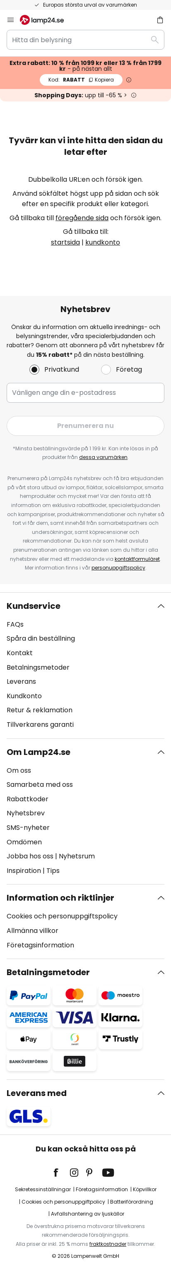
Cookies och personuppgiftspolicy (62, 916)
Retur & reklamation (39, 710)
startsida (65, 242)
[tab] (85, 665)
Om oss (19, 770)
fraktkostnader (107, 1243)
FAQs (15, 624)
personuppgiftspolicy (118, 567)
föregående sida (81, 218)
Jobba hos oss (30, 856)
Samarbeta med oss (40, 784)
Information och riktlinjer (60, 898)
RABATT (81, 79)
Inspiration (24, 870)
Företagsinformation (40, 945)
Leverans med (37, 1093)
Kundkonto (24, 696)
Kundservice (33, 606)
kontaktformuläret (137, 558)
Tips (53, 870)
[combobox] (85, 40)
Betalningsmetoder (38, 667)
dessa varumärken (103, 457)
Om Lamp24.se (38, 752)
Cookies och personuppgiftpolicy (63, 1201)
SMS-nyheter (28, 827)
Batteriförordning (131, 1201)
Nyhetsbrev (26, 813)
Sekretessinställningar (43, 1189)
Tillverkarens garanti (40, 724)
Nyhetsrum (77, 856)
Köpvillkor (145, 1189)
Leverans (21, 681)
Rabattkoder (27, 799)
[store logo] (47, 20)
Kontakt (20, 653)
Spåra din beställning (41, 638)
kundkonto (102, 242)
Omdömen (24, 842)
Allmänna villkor (32, 930)
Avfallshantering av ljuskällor (87, 1213)
